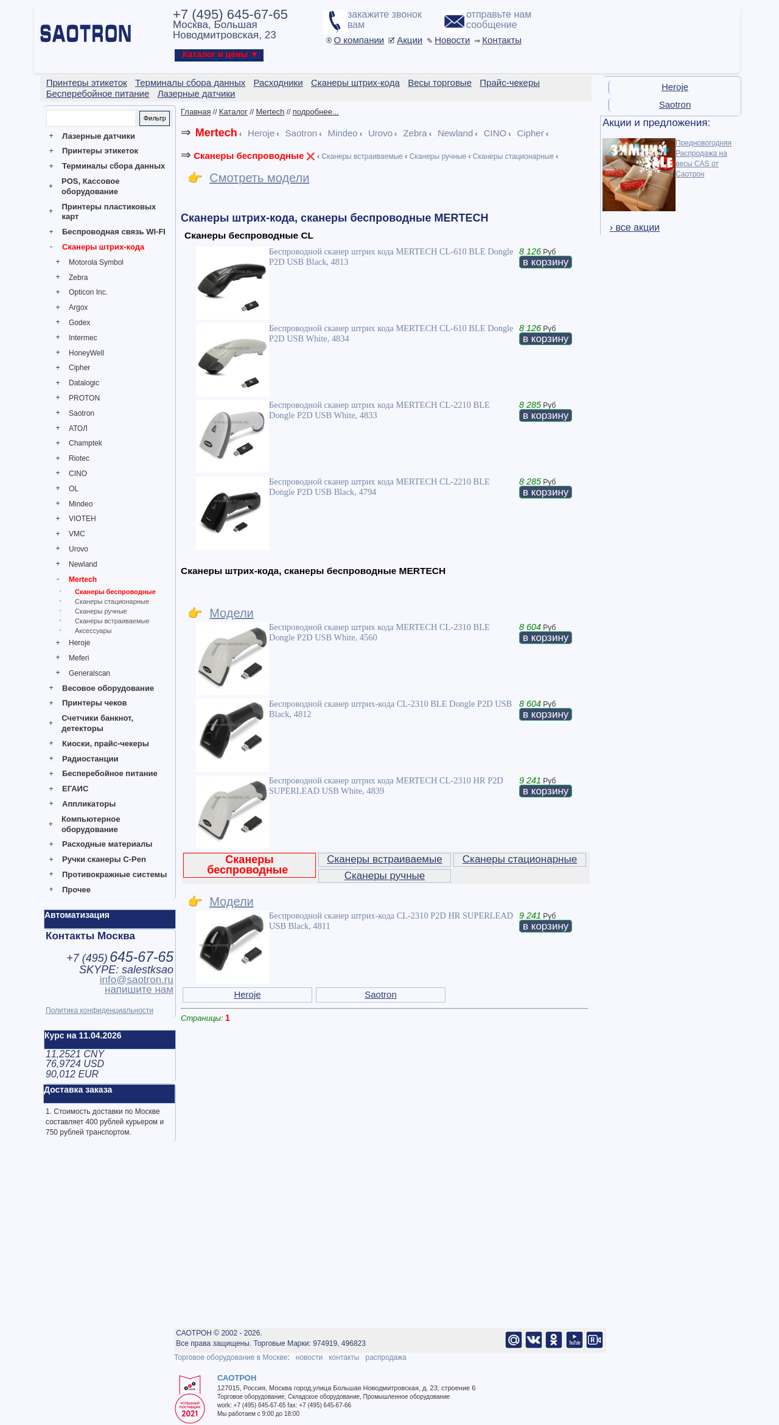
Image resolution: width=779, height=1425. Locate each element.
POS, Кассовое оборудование (90, 186)
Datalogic (84, 383)
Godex (79, 322)
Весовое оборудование (108, 688)
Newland (83, 564)
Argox (78, 307)
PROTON (84, 398)
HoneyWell (86, 353)
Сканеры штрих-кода (103, 246)
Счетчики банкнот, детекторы (97, 723)
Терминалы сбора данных (113, 165)
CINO (78, 473)
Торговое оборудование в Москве (230, 1357)
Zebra (78, 277)
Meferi (79, 658)
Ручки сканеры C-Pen (104, 859)
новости (309, 1357)
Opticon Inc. (88, 292)
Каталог (233, 111)
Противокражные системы (114, 874)
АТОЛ (78, 428)
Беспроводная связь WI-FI (114, 231)
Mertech (83, 579)
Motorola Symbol (96, 262)
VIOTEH (82, 518)
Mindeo (81, 504)
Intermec (83, 338)
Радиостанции (90, 758)
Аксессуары (93, 630)
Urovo (78, 549)
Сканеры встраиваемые (112, 621)
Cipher (79, 367)
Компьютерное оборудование (91, 824)
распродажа (385, 1357)
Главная (196, 111)
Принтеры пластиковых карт (108, 212)
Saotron (81, 413)
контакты (344, 1357)
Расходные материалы (107, 844)
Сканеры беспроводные (115, 591)
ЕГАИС (75, 788)
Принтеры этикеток (100, 150)
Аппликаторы (89, 803)
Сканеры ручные (101, 611)
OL (74, 489)
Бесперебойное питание (110, 773)
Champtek (85, 443)
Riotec (79, 458)
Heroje (79, 643)
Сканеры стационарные (112, 601)
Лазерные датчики (98, 136)
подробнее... (316, 111)
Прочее (76, 889)
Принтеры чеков (94, 702)
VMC (77, 534)
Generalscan (89, 673)
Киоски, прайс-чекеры (105, 743)
